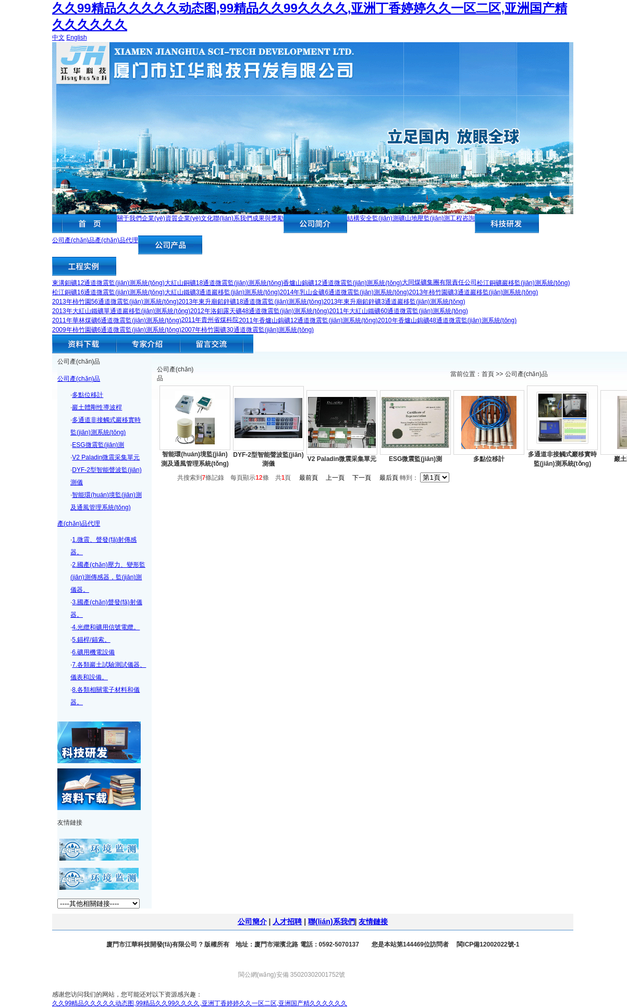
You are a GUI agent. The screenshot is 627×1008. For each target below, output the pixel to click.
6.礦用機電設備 (93, 652)
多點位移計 (87, 395)
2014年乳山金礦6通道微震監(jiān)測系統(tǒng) (344, 292)
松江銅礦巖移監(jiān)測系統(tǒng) (523, 283)
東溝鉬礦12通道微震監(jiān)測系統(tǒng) (108, 283)
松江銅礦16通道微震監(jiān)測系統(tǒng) (108, 292)
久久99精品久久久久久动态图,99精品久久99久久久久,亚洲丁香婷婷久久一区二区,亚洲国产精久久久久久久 (199, 1003)
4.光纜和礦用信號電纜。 (106, 627)
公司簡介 (252, 921)
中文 (58, 37)
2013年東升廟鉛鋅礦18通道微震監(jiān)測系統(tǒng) (250, 301)
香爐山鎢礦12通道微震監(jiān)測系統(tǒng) (342, 283)
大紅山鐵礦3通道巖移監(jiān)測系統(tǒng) (222, 292)
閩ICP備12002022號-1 (487, 944)
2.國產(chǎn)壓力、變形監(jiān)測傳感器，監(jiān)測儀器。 (107, 577)
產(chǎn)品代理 (116, 240)
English (76, 37)
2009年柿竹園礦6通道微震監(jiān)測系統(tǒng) (116, 329)
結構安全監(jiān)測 (373, 218)
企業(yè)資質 (160, 218)
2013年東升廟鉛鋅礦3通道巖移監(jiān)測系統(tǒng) (394, 301)
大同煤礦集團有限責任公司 (439, 282)
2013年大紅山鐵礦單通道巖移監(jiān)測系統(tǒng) (121, 311)
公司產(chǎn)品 (73, 240)
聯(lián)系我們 (232, 218)
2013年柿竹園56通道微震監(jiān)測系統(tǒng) (115, 301)
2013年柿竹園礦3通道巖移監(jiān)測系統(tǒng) (473, 292)
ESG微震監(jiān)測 (98, 445)
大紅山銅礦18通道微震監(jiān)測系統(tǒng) (224, 283)
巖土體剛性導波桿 (97, 407)
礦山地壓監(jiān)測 (424, 218)
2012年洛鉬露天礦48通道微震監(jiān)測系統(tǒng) (259, 311)
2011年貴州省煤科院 (210, 319)
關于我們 (129, 218)
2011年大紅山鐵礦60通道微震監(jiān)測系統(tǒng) (398, 311)
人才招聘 (287, 921)
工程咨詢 (462, 218)
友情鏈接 (373, 921)
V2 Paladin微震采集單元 (106, 457)
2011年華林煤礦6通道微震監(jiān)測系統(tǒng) (116, 320)
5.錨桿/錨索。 (91, 639)
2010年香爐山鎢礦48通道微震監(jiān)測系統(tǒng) (447, 320)
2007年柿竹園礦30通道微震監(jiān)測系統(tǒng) (247, 329)
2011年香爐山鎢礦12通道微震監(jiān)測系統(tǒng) (308, 320)
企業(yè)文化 (196, 218)
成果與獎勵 (268, 218)
